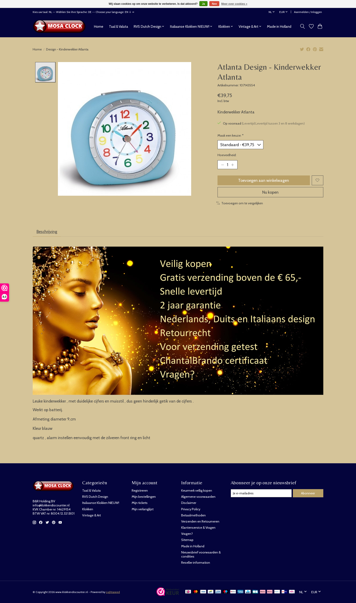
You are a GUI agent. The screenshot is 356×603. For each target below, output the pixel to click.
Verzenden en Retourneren (200, 521)
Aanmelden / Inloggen (308, 12)
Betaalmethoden (193, 515)
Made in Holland (279, 26)
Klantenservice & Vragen (198, 527)
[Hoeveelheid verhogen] (232, 164)
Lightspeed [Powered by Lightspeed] (113, 592)
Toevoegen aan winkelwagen (263, 180)
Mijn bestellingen (144, 497)
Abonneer (308, 493)
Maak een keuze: (231, 135)
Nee (214, 3)
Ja (203, 3)
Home (98, 26)
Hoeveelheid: (227, 155)
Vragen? (187, 534)
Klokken (87, 509)
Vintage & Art (91, 515)
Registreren (140, 490)
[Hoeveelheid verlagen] (222, 164)
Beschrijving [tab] (47, 231)
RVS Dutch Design (95, 497)
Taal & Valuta (118, 26)
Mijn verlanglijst (142, 509)
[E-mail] (261, 493)
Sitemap (187, 540)
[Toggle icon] (302, 26)
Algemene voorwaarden (198, 497)
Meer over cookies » (234, 3)
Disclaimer (188, 503)
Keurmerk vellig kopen (196, 490)
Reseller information (195, 562)
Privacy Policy (190, 509)
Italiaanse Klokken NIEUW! (100, 503)
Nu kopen (270, 192)
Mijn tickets (140, 503)
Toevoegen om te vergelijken (239, 203)
